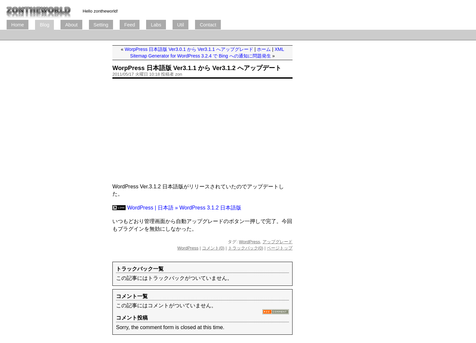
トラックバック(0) (245, 248)
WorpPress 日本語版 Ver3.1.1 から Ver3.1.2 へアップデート (196, 67)
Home (17, 24)
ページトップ (280, 248)
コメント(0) (213, 248)
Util (180, 24)
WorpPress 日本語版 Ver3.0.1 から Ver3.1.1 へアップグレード (189, 49)
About (71, 24)
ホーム (264, 49)
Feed (129, 24)
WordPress (249, 241)
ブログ (38, 10)
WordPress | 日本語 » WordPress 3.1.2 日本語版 (184, 207)
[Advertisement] (127, 34)
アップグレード (277, 241)
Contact (208, 24)
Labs (156, 24)
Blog (44, 24)
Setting (101, 24)
